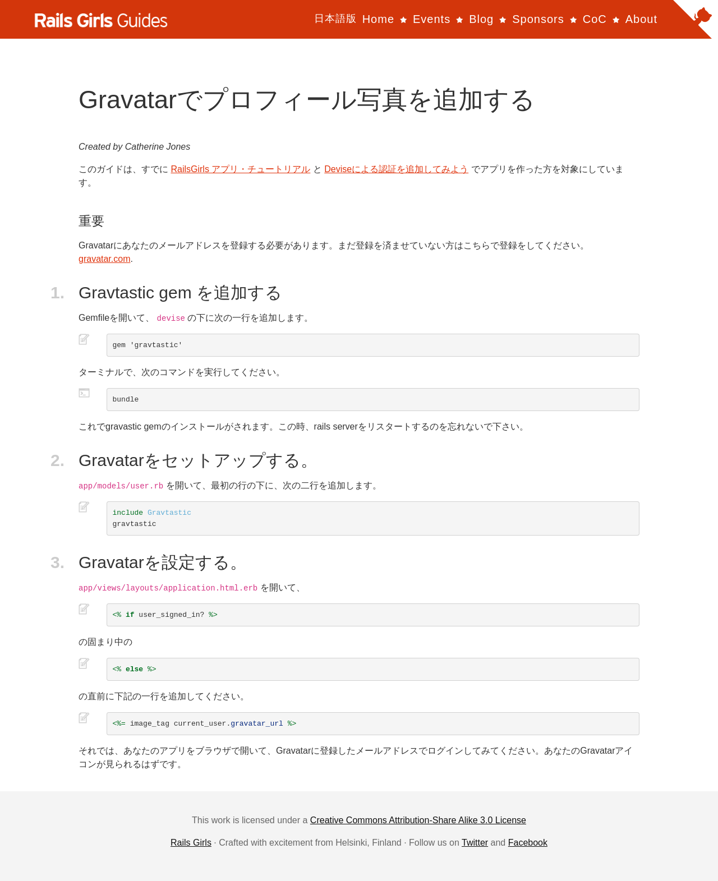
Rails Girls (191, 842)
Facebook (527, 842)
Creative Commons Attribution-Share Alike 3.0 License (418, 820)
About (641, 19)
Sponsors (538, 19)
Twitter (475, 842)
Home (378, 19)
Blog (481, 19)
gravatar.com (104, 259)
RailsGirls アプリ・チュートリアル (240, 169)
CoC (595, 19)
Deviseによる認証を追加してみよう (396, 169)
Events (431, 19)
